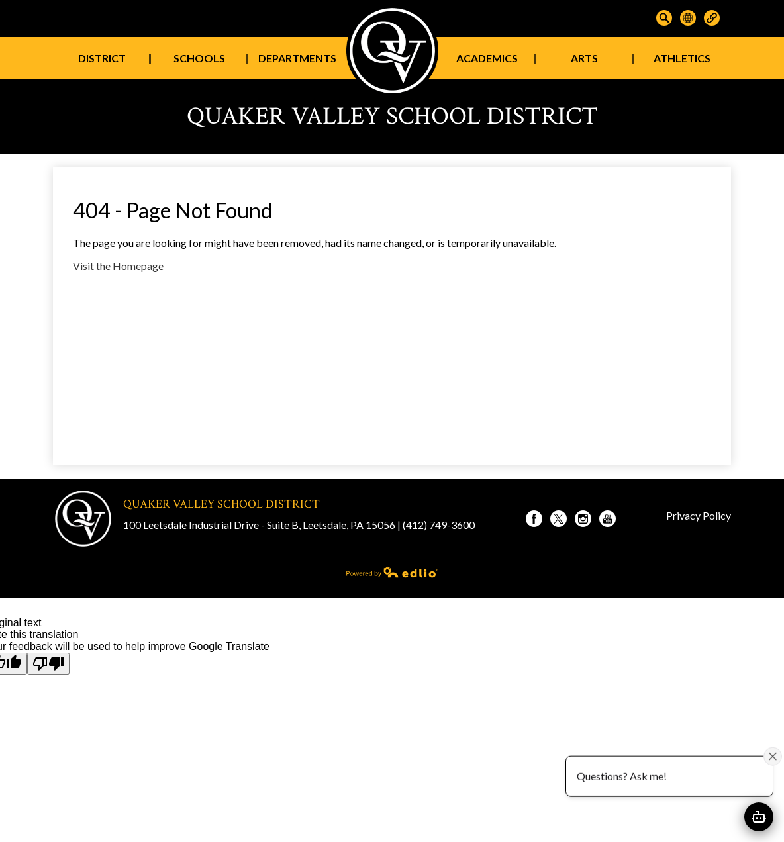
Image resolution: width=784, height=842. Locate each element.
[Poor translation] (48, 664)
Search (664, 18)
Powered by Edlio (392, 572)
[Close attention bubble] (772, 756)
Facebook (534, 520)
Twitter (558, 520)
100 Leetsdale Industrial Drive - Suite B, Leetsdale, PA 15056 (259, 524)
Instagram (583, 520)
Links (712, 18)
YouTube (607, 520)
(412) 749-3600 (439, 524)
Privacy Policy (698, 515)
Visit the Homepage (118, 265)
